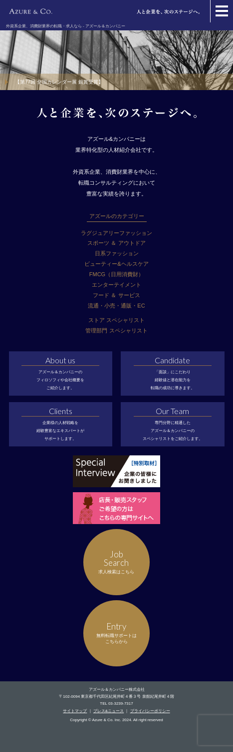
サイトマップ (75, 711)
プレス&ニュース (108, 711)
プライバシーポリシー (150, 711)
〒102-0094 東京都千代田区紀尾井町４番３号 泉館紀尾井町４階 (116, 696)
